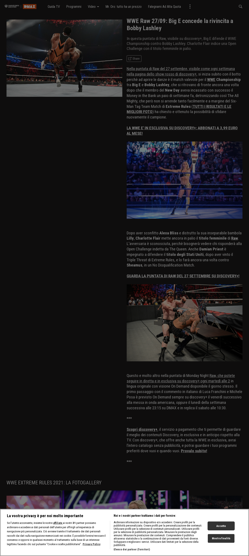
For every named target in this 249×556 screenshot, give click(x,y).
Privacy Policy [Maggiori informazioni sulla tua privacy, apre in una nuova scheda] (91, 544)
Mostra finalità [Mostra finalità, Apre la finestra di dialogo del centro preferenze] (221, 538)
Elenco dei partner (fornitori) (132, 549)
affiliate (58, 523)
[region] (124, 532)
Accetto (221, 525)
